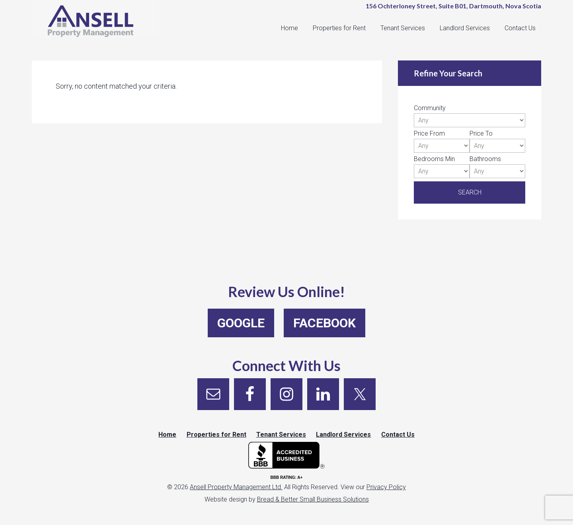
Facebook (324, 323)
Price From (429, 133)
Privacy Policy (386, 491)
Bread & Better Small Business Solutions (313, 504)
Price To (481, 133)
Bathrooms (485, 159)
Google (241, 323)
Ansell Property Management (99, 24)
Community (430, 108)
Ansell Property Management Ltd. (236, 491)
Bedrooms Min (434, 159)
